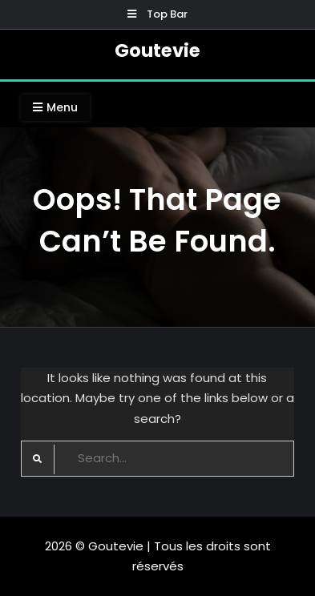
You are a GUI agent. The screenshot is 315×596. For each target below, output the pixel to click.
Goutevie (157, 50)
